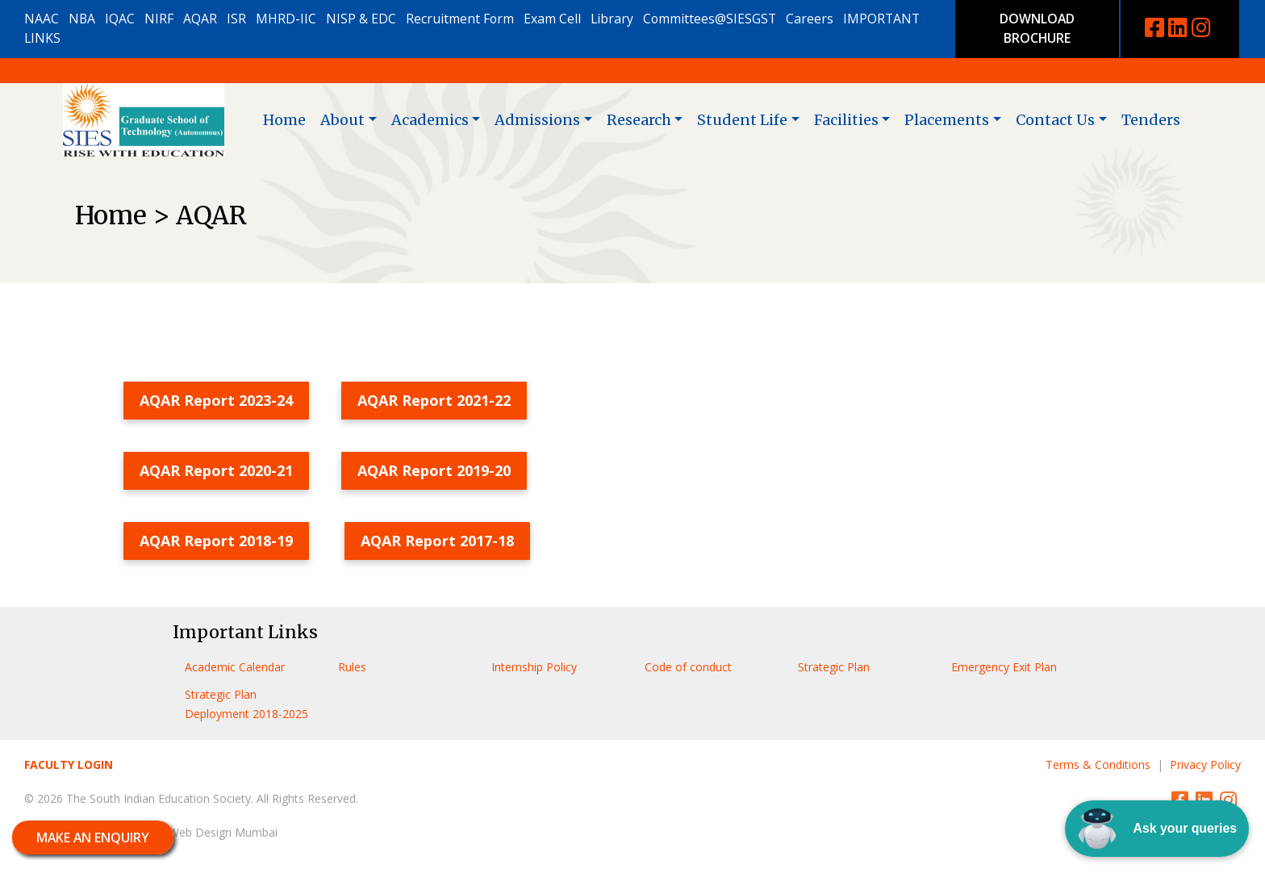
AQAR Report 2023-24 (216, 400)
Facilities (846, 120)
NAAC (41, 18)
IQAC (120, 18)
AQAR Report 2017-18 (437, 540)
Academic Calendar (235, 667)
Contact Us (1055, 120)
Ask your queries (1157, 828)
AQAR (200, 18)
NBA (82, 18)
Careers (809, 18)
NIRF (158, 18)
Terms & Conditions (1098, 764)
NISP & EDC (361, 18)
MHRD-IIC (286, 18)
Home (284, 120)
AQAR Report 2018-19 (216, 540)
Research (639, 120)
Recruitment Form (460, 18)
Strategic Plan (834, 667)
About (342, 120)
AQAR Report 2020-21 (216, 470)
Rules (352, 667)
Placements (946, 120)
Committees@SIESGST (709, 18)
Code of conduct (688, 667)
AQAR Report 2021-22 (434, 400)
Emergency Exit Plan (1004, 667)
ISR (236, 18)
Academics (430, 120)
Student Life (742, 120)
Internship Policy (534, 667)
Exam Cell (552, 18)
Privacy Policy (1205, 764)
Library (612, 18)
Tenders (1150, 120)
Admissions (537, 120)
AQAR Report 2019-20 (434, 470)
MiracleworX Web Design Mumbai (189, 832)
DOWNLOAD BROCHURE (1037, 28)
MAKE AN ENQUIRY (92, 837)
